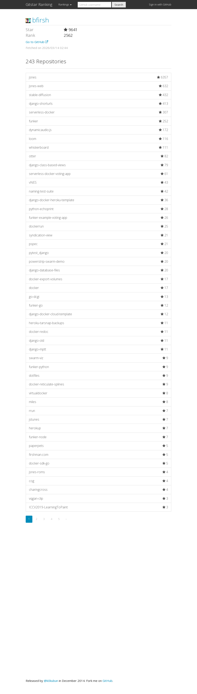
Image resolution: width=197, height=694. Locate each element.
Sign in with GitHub (160, 4)
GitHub (107, 681)
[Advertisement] (98, 571)
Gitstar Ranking (39, 4)
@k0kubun (51, 681)
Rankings (65, 4)
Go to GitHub (37, 42)
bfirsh (37, 20)
